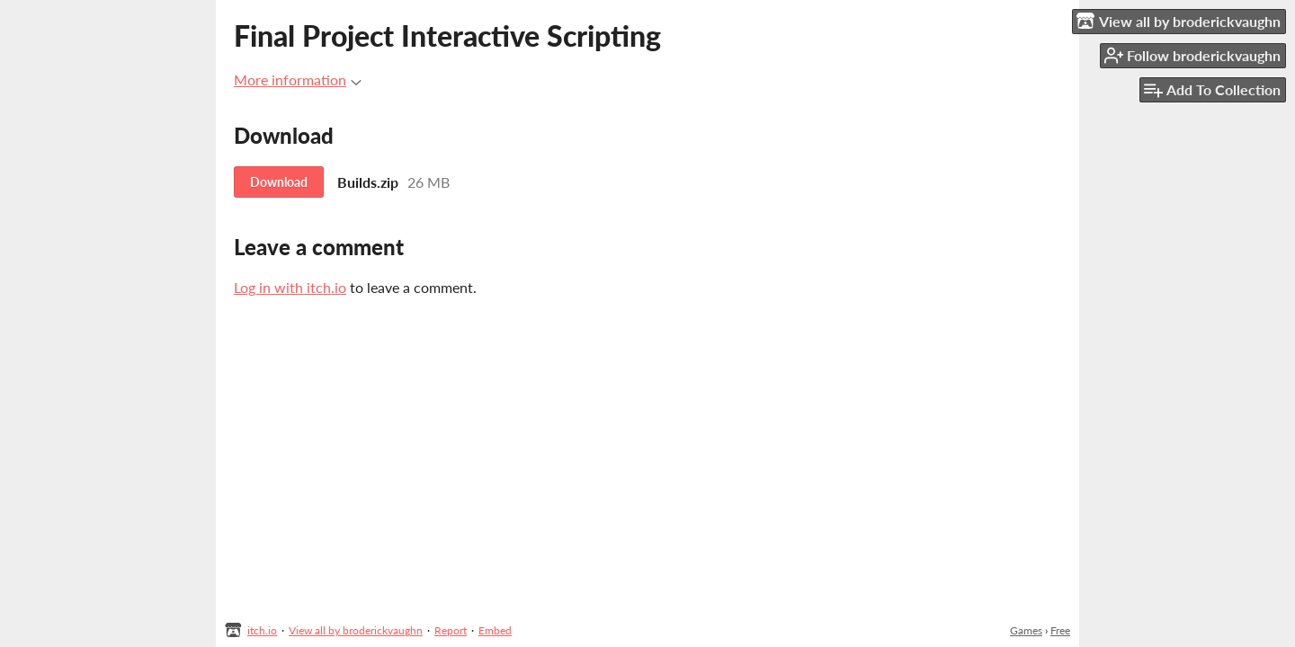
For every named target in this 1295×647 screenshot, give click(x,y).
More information (298, 79)
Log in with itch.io (290, 287)
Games (1026, 630)
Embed (495, 630)
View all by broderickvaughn (356, 630)
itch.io (262, 630)
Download (279, 182)
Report (450, 630)
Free (1060, 630)
